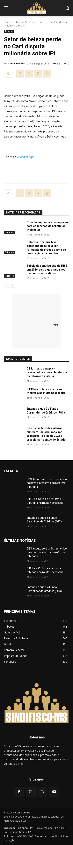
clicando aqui (25, 157)
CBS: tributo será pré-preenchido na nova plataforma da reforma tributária (47, 372)
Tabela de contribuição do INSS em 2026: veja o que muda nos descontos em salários (47, 269)
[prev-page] (6, 285)
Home (7, 22)
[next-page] (12, 285)
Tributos (18, 22)
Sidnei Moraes (16, 63)
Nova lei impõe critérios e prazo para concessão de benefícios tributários (47, 226)
